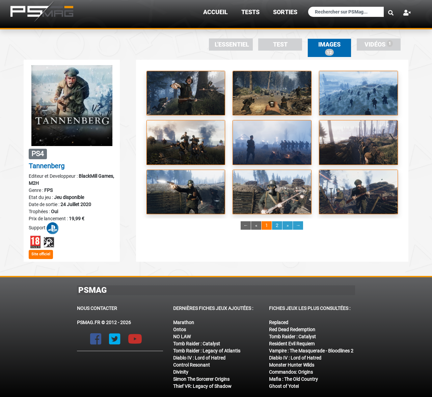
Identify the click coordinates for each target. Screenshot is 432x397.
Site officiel (40, 254)
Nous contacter (97, 308)
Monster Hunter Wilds (291, 365)
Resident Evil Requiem (292, 343)
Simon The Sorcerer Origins (201, 379)
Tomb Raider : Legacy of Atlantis (206, 350)
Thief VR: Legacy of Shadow (202, 386)
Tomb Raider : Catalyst (196, 343)
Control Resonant (191, 365)
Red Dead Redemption (292, 329)
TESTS (250, 12)
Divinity (180, 372)
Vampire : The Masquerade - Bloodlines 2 (311, 350)
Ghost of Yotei (284, 386)
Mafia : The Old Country (293, 379)
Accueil (215, 12)
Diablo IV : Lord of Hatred (199, 358)
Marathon (183, 322)
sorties (285, 12)
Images (329, 48)
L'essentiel (232, 44)
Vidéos (378, 44)
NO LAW (182, 336)
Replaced (278, 322)
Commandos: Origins (291, 372)
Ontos (179, 329)
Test (280, 44)
